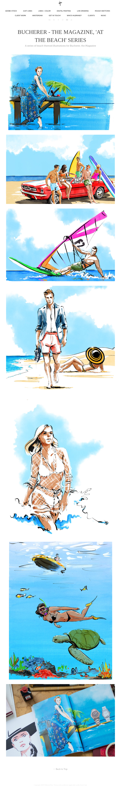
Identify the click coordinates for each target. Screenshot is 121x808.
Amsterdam (37, 15)
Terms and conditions (61, 785)
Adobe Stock (11, 11)
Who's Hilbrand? (74, 15)
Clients (91, 15)
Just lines (27, 11)
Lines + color (44, 11)
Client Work (20, 15)
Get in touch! (55, 15)
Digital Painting (64, 11)
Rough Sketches (102, 11)
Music (103, 15)
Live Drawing (83, 11)
